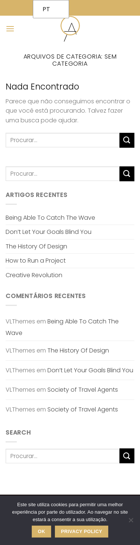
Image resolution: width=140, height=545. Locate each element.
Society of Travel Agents (82, 389)
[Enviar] (126, 140)
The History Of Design (36, 246)
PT (46, 9)
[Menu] (10, 28)
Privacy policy (81, 531)
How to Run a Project (36, 260)
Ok (41, 531)
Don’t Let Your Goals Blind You (48, 232)
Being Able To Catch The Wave (50, 217)
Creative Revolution (34, 275)
